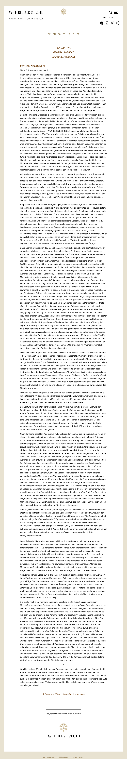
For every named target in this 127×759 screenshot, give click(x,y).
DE (49, 34)
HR (69, 34)
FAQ (43, 757)
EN (54, 34)
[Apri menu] (115, 12)
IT (73, 34)
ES (59, 34)
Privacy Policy (77, 757)
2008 (41, 18)
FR (64, 34)
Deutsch (109, 18)
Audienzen (31, 18)
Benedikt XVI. (16, 18)
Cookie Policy (64, 757)
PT (78, 34)
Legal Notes (51, 757)
